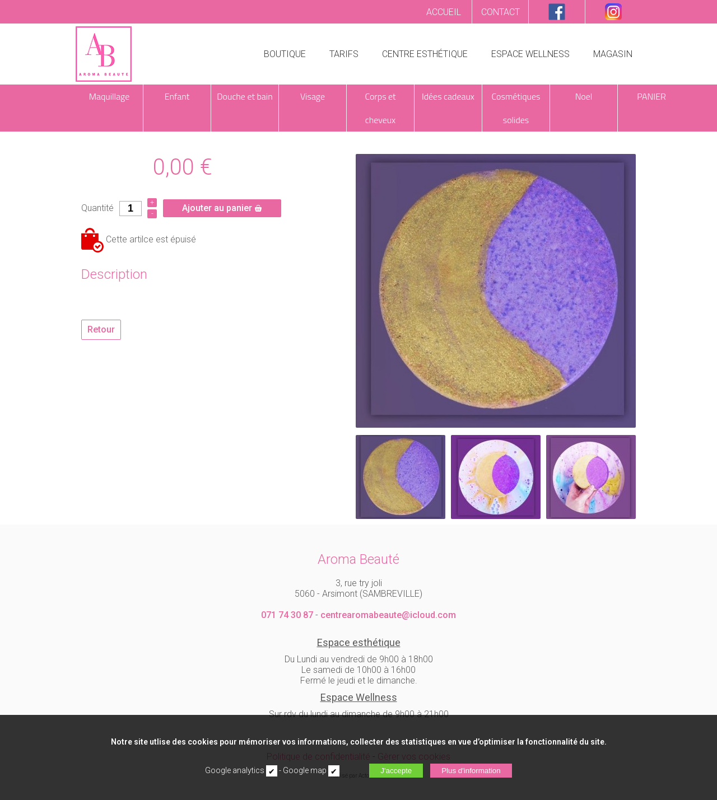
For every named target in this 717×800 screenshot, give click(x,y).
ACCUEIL (443, 12)
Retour (101, 329)
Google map (305, 770)
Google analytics (234, 770)
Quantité (97, 208)
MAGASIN (612, 54)
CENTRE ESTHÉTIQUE (425, 54)
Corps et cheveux (380, 108)
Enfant (177, 96)
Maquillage (109, 96)
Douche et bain (244, 96)
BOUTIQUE (285, 54)
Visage (312, 96)
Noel (584, 96)
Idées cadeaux (448, 96)
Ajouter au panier (222, 208)
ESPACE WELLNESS (530, 54)
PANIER (651, 96)
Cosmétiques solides (516, 108)
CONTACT (500, 12)
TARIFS (343, 54)
